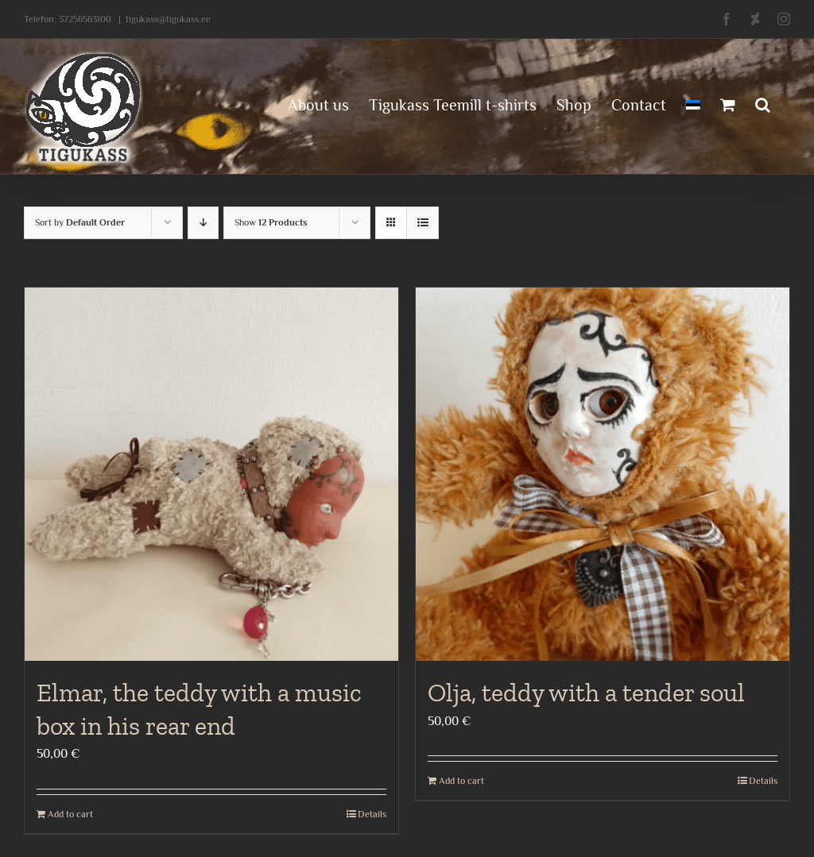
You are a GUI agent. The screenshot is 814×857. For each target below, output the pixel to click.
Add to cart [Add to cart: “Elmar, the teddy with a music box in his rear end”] (70, 814)
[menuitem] (693, 103)
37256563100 (85, 19)
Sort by (80, 222)
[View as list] (422, 222)
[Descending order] (203, 223)
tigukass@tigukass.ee (168, 19)
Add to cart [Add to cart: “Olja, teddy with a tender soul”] (461, 780)
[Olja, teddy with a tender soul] (602, 474)
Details (372, 814)
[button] (762, 103)
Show (271, 222)
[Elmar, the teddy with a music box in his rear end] (211, 474)
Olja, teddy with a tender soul (586, 692)
